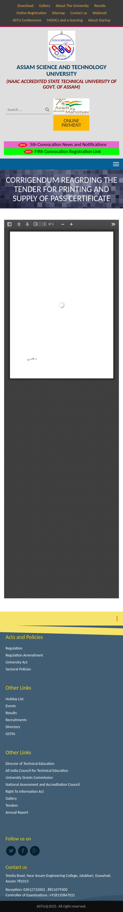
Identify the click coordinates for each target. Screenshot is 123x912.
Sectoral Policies (18, 669)
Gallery (44, 5)
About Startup (99, 20)
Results (100, 5)
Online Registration (31, 13)
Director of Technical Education (30, 763)
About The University (72, 5)
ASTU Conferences (26, 20)
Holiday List (15, 699)
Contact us (79, 13)
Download (25, 5)
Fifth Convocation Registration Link (61, 151)
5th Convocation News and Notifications (61, 144)
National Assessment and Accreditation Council (43, 784)
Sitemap (58, 13)
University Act (16, 662)
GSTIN (10, 733)
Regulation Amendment (24, 655)
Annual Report (17, 812)
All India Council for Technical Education (37, 770)
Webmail (99, 13)
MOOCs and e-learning (65, 20)
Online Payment (71, 123)
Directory (13, 726)
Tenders (12, 805)
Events (11, 706)
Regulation (14, 648)
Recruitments (16, 720)
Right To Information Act (25, 791)
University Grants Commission (29, 777)
